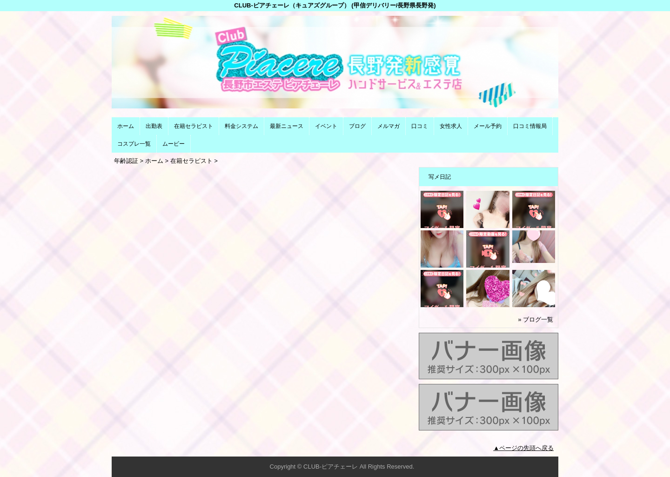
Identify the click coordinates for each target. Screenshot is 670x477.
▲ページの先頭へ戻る (523, 447)
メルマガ (388, 126)
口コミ (419, 126)
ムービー (173, 144)
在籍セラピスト (193, 126)
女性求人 (451, 126)
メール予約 (488, 126)
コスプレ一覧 (134, 144)
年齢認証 (126, 160)
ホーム (125, 126)
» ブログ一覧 (535, 319)
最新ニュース (286, 126)
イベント (326, 126)
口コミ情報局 (530, 126)
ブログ (357, 126)
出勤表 (154, 126)
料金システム (241, 126)
